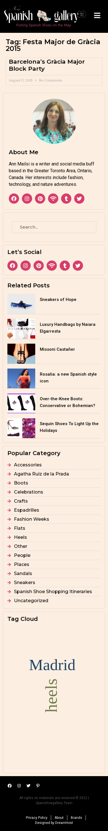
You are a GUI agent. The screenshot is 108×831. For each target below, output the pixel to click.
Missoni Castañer (57, 349)
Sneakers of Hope (58, 299)
